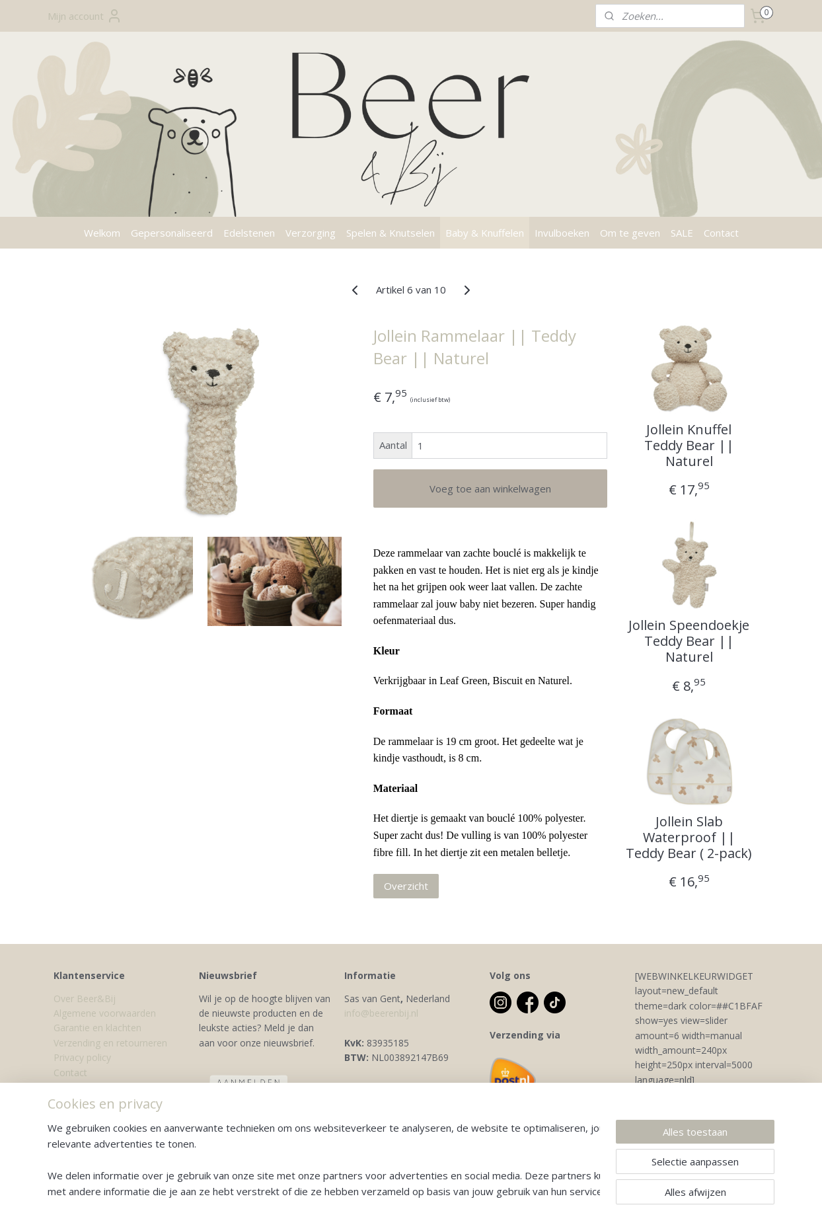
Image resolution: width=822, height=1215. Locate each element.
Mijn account (85, 16)
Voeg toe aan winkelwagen (489, 488)
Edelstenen (249, 232)
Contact (721, 232)
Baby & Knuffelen (484, 232)
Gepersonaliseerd (172, 232)
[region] (324, 1159)
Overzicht (405, 885)
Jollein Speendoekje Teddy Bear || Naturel (688, 641)
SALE (682, 232)
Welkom (102, 232)
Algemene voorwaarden (105, 1013)
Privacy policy (82, 1057)
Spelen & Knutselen (390, 232)
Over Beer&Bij (85, 998)
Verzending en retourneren (110, 1043)
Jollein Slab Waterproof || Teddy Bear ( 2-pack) (689, 837)
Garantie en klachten (97, 1027)
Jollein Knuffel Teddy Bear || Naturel (688, 445)
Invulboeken (562, 232)
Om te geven (630, 232)
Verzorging (310, 232)
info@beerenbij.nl (381, 1013)
